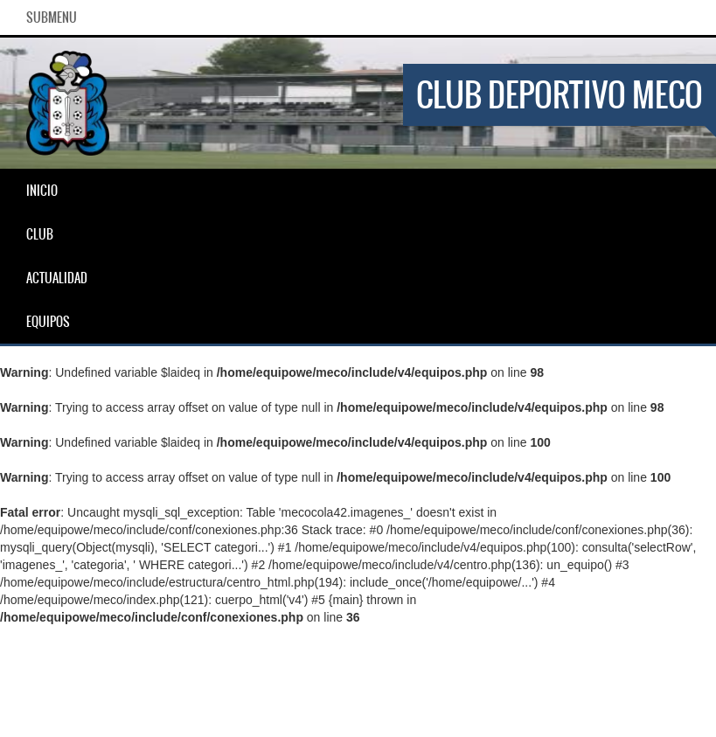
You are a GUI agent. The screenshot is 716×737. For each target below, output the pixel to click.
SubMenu (51, 17)
